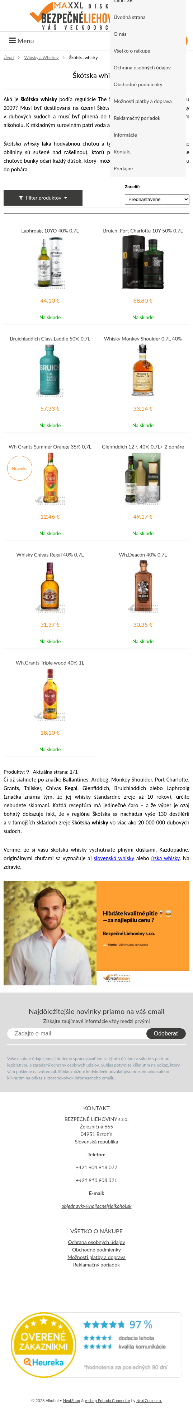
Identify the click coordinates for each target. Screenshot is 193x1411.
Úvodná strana (130, 17)
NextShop (71, 1400)
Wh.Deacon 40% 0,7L (143, 555)
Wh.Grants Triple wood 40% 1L (50, 663)
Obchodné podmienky (138, 84)
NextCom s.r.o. (149, 1400)
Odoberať (166, 1033)
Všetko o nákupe (132, 51)
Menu (21, 41)
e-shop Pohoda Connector (107, 1400)
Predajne (123, 168)
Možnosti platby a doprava (143, 101)
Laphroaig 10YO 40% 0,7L (50, 231)
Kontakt (122, 151)
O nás (120, 34)
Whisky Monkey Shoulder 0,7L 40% (143, 339)
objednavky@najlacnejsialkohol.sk (96, 1206)
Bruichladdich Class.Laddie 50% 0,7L (50, 339)
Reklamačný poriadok (137, 118)
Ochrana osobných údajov (142, 67)
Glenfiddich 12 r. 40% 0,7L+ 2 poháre (143, 447)
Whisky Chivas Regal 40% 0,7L (50, 555)
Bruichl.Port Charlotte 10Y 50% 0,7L (143, 231)
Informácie (125, 135)
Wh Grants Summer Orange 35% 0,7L (50, 447)
